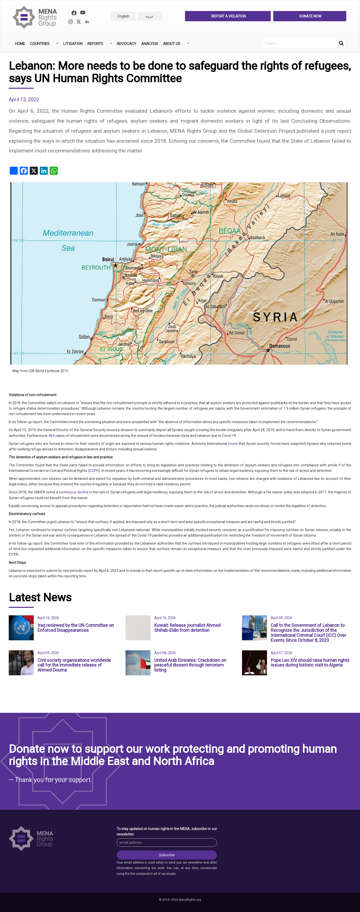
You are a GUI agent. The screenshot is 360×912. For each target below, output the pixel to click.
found (233, 444)
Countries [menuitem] (44, 45)
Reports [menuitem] (99, 45)
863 (52, 436)
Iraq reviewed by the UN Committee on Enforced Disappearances (76, 628)
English (123, 16)
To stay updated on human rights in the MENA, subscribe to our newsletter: (167, 831)
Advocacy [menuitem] (126, 43)
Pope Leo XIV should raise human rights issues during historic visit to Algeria (310, 663)
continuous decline (73, 492)
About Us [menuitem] (175, 45)
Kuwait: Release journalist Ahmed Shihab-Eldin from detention (187, 628)
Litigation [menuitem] (72, 43)
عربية (150, 16)
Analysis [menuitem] (149, 43)
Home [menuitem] (20, 43)
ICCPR (94, 471)
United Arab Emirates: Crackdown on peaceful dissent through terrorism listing (190, 665)
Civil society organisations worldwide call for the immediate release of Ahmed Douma (74, 665)
